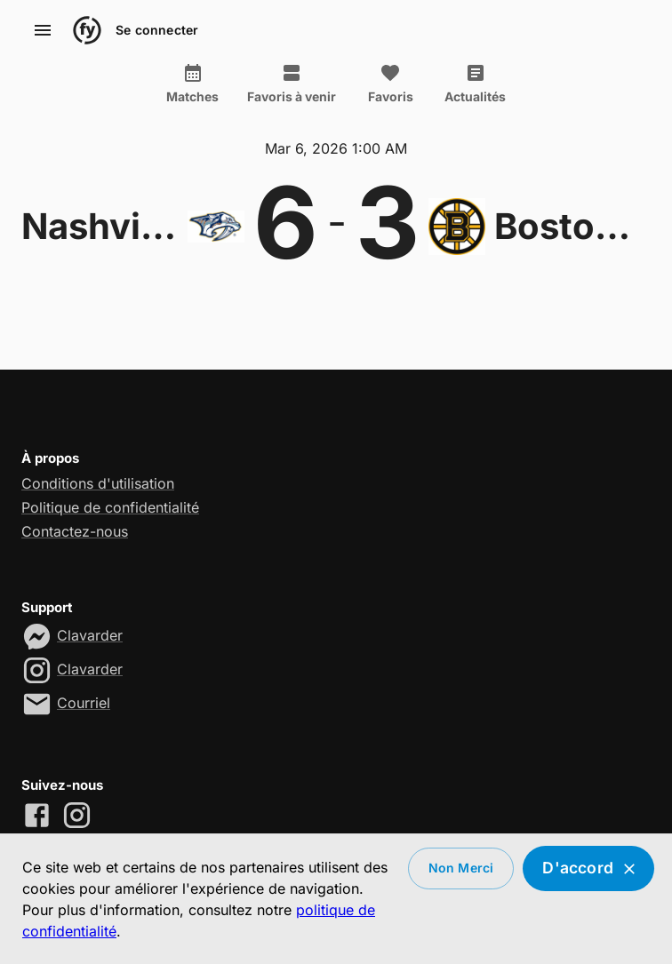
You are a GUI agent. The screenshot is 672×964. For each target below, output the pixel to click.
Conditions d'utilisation (97, 483)
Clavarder (90, 635)
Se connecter (157, 30)
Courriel (83, 703)
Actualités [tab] (475, 84)
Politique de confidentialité (110, 507)
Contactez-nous (74, 531)
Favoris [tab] (390, 84)
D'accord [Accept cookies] (588, 868)
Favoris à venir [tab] (291, 84)
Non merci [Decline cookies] (461, 868)
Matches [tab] (192, 84)
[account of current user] (42, 30)
